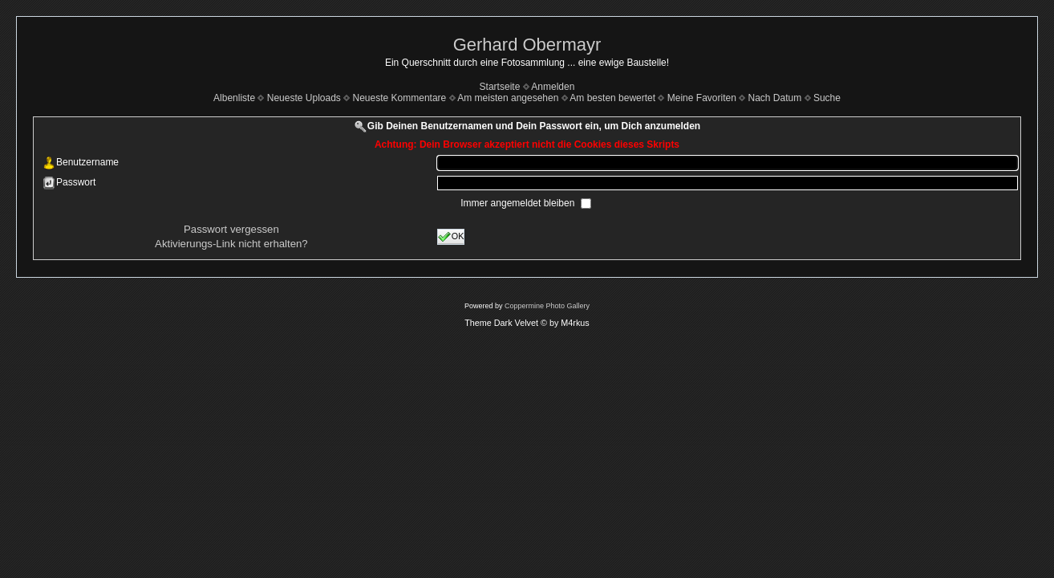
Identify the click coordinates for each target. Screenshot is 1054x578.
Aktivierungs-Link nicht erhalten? (231, 244)
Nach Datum (775, 98)
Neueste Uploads (304, 98)
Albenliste (234, 98)
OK (451, 236)
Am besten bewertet (612, 98)
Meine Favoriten (701, 98)
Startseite (500, 86)
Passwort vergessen (231, 229)
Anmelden (552, 86)
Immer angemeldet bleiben (518, 203)
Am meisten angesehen (507, 98)
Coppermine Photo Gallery (547, 306)
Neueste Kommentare (400, 98)
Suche (827, 98)
